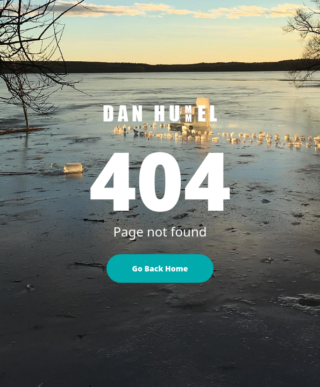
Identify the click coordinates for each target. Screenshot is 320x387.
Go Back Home (160, 268)
